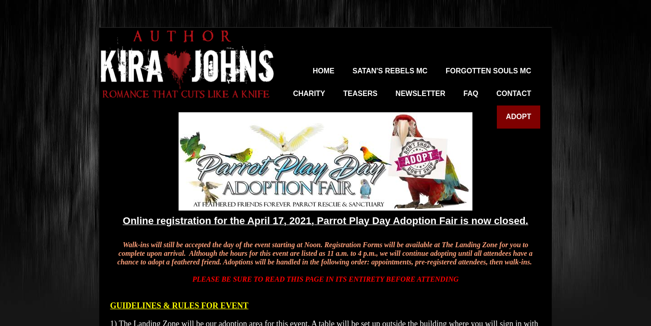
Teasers (360, 93)
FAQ (470, 93)
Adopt (518, 116)
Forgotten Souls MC (488, 71)
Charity (309, 93)
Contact (513, 93)
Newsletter (420, 93)
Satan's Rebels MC (390, 71)
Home (324, 71)
